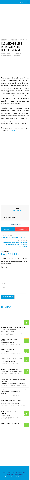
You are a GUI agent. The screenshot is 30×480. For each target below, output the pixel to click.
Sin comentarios (6, 55)
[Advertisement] (15, 20)
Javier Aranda (4, 344)
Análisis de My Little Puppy (8, 349)
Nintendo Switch (14, 39)
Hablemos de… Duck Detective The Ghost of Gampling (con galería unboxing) (13, 390)
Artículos (18, 385)
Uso (23, 476)
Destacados (23, 385)
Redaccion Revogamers (6, 373)
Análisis (12, 334)
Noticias (8, 39)
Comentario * (6, 267)
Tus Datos (18, 476)
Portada (3, 39)
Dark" (17, 333)
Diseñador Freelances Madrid (15, 474)
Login (23, 2)
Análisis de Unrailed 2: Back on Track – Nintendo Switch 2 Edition (13, 328)
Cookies (13, 476)
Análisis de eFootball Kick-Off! (9, 369)
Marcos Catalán (6, 53)
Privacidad (7, 476)
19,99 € (12, 130)
